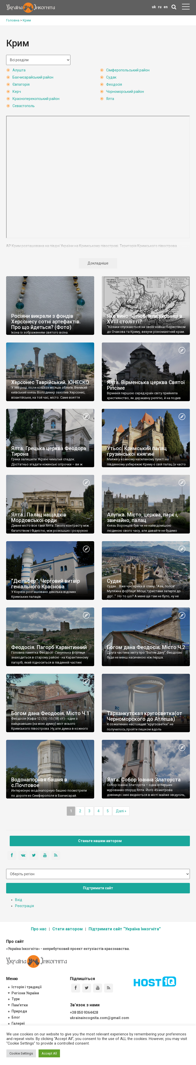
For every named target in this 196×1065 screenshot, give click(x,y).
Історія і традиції (26, 987)
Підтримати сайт (98, 888)
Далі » (121, 811)
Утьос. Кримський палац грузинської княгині (137, 451)
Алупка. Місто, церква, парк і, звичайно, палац (142, 517)
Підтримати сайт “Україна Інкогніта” (125, 929)
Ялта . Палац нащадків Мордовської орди (38, 517)
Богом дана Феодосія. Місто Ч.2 (146, 647)
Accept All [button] (49, 1053)
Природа (19, 1011)
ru (160, 7)
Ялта (110, 99)
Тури (15, 999)
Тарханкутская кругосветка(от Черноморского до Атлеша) (144, 716)
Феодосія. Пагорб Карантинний (49, 647)
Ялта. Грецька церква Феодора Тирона (48, 451)
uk (154, 7)
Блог (15, 1017)
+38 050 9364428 (84, 1012)
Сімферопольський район (128, 70)
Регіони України (25, 993)
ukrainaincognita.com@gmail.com (99, 1018)
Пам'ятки (19, 1005)
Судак (111, 77)
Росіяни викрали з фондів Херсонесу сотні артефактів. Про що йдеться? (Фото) (46, 321)
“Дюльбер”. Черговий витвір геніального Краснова (45, 584)
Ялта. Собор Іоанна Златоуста (144, 780)
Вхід (18, 900)
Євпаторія (21, 84)
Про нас (38, 929)
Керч (17, 92)
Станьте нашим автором (100, 841)
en (166, 7)
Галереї (17, 1023)
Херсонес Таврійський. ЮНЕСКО (50, 382)
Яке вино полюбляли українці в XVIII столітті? (144, 319)
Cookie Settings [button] (21, 1053)
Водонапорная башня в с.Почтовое (39, 782)
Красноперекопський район (36, 99)
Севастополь (24, 106)
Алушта (19, 70)
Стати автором (67, 929)
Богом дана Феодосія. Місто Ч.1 (50, 713)
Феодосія (114, 84)
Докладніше (98, 263)
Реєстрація (24, 906)
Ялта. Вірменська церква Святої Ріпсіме (146, 385)
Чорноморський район (125, 92)
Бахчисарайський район (33, 77)
